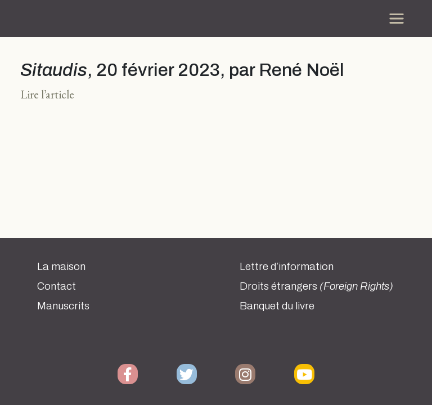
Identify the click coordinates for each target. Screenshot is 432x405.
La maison (61, 266)
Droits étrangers (316, 286)
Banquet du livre (277, 306)
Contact (56, 286)
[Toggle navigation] (396, 18)
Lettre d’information (287, 266)
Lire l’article (47, 94)
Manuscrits (63, 306)
